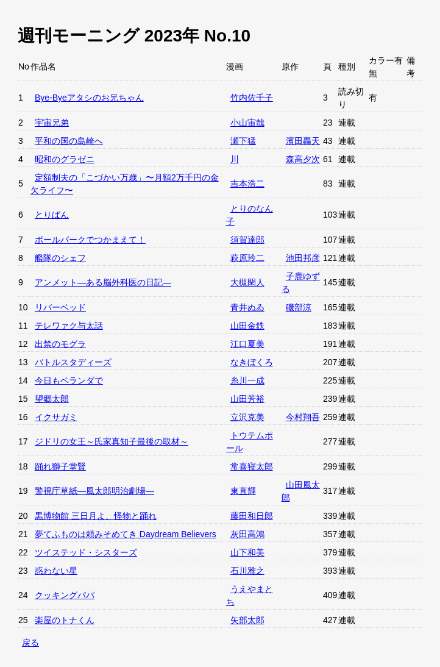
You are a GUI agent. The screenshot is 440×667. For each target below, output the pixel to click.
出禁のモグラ (60, 344)
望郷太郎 (52, 399)
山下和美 (247, 552)
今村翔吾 (303, 417)
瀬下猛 (243, 141)
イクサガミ (56, 417)
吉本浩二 (247, 183)
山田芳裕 (247, 399)
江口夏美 (247, 344)
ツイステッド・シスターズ (86, 552)
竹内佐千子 (251, 97)
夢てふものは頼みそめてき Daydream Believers (125, 534)
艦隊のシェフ (60, 258)
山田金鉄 (247, 325)
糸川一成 (247, 380)
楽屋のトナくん (64, 620)
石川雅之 (247, 571)
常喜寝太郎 (251, 466)
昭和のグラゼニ (64, 159)
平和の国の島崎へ (69, 141)
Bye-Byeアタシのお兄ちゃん (89, 97)
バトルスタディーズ (73, 362)
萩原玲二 (247, 258)
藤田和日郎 (251, 516)
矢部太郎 (247, 620)
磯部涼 (298, 307)
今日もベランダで (69, 380)
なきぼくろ (251, 362)
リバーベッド (60, 307)
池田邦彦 (303, 258)
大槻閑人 (247, 282)
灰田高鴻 (247, 534)
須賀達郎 (247, 239)
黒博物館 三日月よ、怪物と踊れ (96, 516)
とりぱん (52, 214)
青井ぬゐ (247, 307)
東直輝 (243, 491)
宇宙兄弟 (52, 122)
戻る (30, 642)
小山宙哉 (247, 122)
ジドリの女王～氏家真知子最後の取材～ (111, 441)
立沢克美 (247, 417)
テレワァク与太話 (69, 325)
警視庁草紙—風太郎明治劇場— (94, 491)
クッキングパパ (64, 595)
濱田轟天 (303, 141)
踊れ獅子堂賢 (60, 466)
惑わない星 (56, 571)
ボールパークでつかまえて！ (90, 239)
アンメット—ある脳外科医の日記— (103, 282)
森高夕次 (303, 159)
